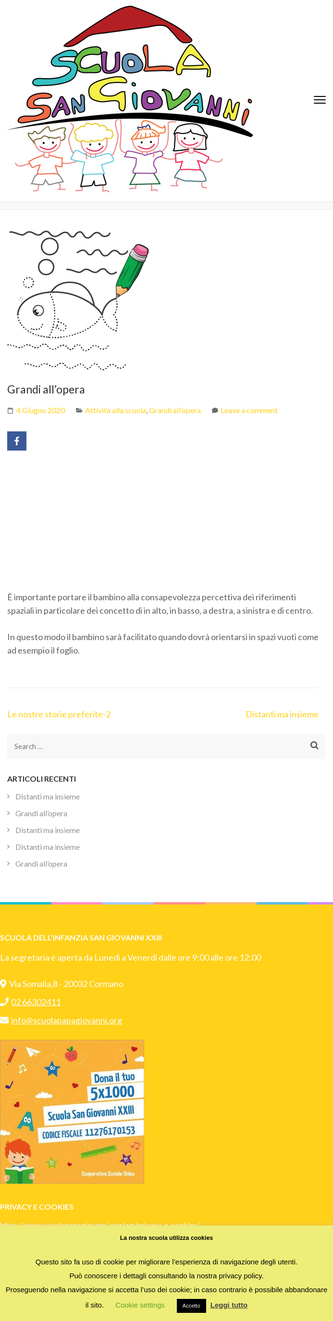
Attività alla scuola (115, 410)
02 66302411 (30, 1002)
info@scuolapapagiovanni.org (61, 1020)
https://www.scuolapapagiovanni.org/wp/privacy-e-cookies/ (100, 1224)
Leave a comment (249, 410)
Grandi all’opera (175, 410)
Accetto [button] (191, 1306)
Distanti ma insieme (282, 714)
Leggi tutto (228, 1305)
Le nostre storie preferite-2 (59, 714)
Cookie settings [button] (140, 1305)
